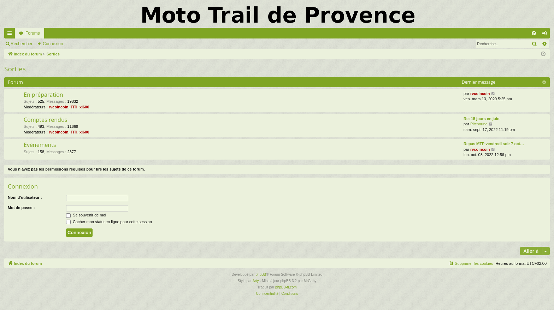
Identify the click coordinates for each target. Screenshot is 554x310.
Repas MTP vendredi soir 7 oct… (494, 144)
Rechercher (22, 43)
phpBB (260, 274)
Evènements (40, 145)
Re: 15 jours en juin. (482, 119)
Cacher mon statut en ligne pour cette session (109, 222)
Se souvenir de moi (86, 215)
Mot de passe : (21, 207)
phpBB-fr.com (286, 287)
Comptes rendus (45, 120)
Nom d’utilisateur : (25, 197)
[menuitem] (534, 33)
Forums (32, 33)
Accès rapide (11, 34)
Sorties (15, 68)
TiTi (74, 107)
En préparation (43, 95)
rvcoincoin (59, 107)
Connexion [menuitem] (546, 34)
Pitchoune (479, 124)
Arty (256, 281)
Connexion (53, 43)
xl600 (84, 107)
